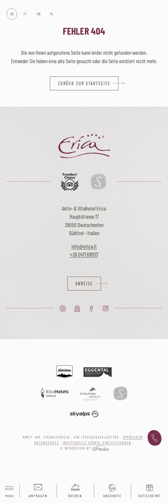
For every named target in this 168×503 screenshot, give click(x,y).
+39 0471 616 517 (155, 438)
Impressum (133, 437)
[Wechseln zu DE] (11, 14)
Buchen (75, 496)
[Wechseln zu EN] (38, 14)
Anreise (84, 283)
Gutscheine (150, 496)
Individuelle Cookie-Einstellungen (97, 442)
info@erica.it (84, 246)
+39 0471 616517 (84, 254)
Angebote (112, 496)
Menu (10, 491)
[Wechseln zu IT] (25, 14)
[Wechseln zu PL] (51, 14)
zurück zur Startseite (84, 83)
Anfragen (38, 496)
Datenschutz (46, 442)
